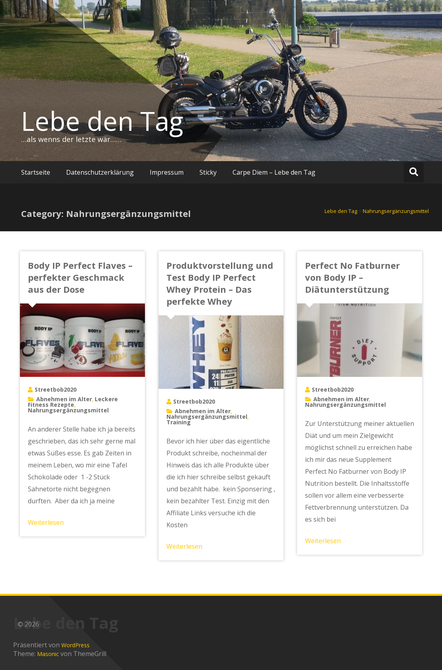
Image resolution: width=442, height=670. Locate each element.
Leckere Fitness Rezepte (73, 401)
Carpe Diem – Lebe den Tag (274, 172)
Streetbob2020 (55, 389)
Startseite (35, 172)
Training (178, 422)
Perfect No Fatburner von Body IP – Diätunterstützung (352, 277)
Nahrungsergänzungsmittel (68, 410)
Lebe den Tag (102, 120)
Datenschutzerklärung (100, 172)
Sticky (208, 172)
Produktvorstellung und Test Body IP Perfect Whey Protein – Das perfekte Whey (219, 283)
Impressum (167, 172)
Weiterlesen (46, 522)
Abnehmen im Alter (64, 399)
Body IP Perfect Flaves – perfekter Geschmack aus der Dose (80, 277)
